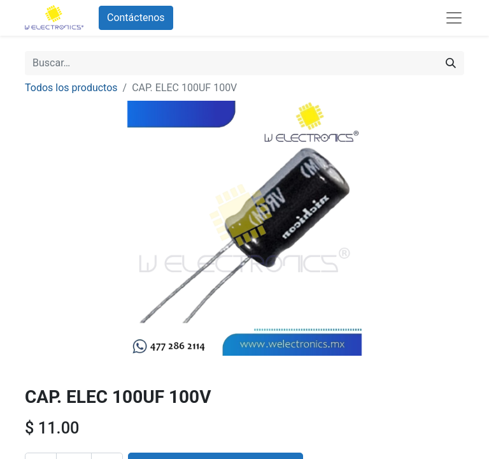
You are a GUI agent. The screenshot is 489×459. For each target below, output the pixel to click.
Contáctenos (136, 17)
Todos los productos (71, 88)
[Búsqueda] (450, 63)
